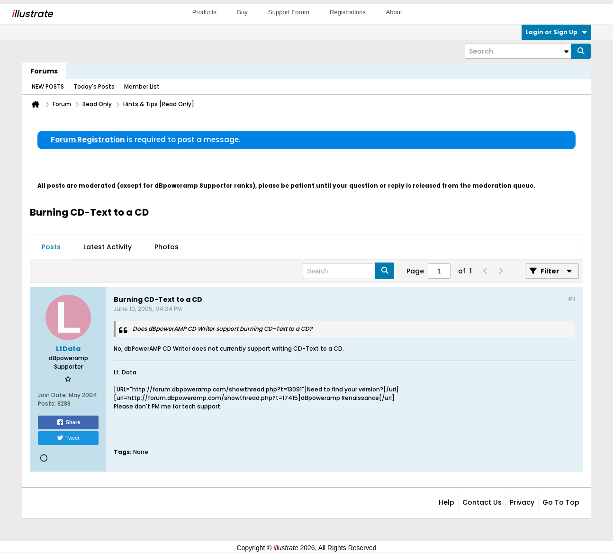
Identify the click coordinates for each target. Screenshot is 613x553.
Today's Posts (94, 86)
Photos (166, 247)
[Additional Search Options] (566, 51)
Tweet (68, 438)
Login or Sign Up (556, 32)
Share (68, 422)
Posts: (47, 403)
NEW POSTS (48, 86)
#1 (571, 299)
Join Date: (52, 395)
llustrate (32, 13)
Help (446, 502)
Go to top (560, 502)
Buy (242, 12)
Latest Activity (107, 247)
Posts (51, 247)
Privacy (522, 502)
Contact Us (482, 502)
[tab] (51, 247)
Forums (44, 71)
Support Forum (288, 12)
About (394, 12)
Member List (142, 86)
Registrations (348, 12)
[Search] (518, 51)
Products (204, 12)
